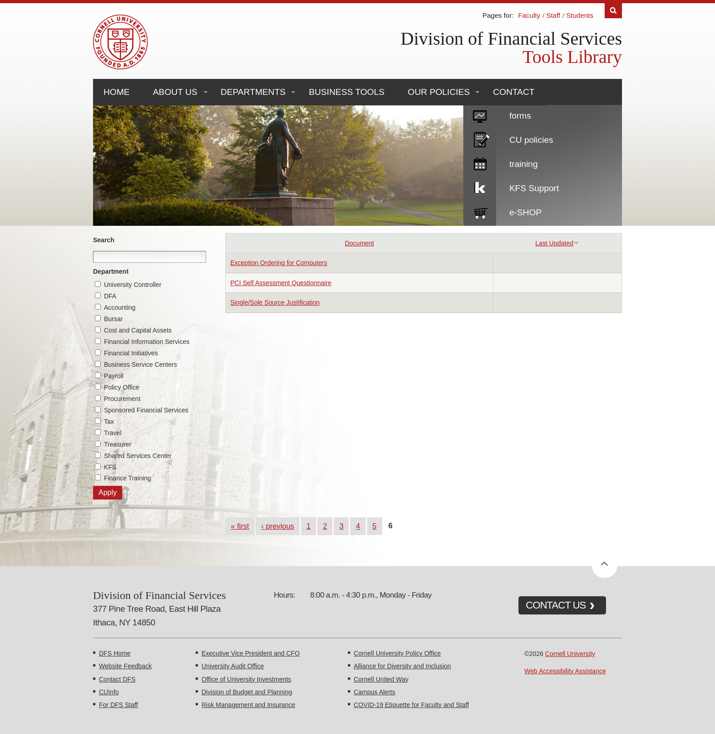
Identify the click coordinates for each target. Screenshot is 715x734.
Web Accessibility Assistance (565, 671)
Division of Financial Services (511, 38)
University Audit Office (233, 666)
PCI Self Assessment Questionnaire (281, 282)
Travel (112, 433)
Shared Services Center (138, 455)
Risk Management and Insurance (248, 704)
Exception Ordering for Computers (278, 262)
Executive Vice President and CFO (251, 653)
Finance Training (127, 478)
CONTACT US (556, 605)
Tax (109, 421)
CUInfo (109, 692)
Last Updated (557, 243)
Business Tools (346, 92)
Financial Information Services (147, 341)
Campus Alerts (374, 692)
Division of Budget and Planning (247, 692)
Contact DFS (117, 679)
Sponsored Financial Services (146, 410)
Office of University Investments (246, 679)
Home (117, 92)
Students (579, 15)
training (523, 164)
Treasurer (117, 444)
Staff (553, 15)
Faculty (529, 15)
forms (520, 115)
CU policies (531, 140)
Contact (513, 92)
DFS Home (114, 653)
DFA (110, 296)
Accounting (119, 307)
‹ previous (277, 526)
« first (240, 526)
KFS (110, 467)
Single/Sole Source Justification (275, 302)
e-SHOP (525, 212)
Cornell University (570, 653)
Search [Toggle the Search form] (613, 10)
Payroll (114, 376)
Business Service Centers (140, 364)
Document (359, 243)
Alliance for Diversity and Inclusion (402, 666)
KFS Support (534, 188)
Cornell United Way (381, 679)
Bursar (113, 319)
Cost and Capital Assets (138, 330)
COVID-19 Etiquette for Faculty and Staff (411, 704)
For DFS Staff (118, 704)
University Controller (132, 284)
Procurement (122, 398)
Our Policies (439, 92)
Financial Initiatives (131, 353)
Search (103, 240)
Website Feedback (125, 666)
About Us (175, 92)
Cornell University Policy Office (397, 653)
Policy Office (122, 387)
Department (111, 271)
